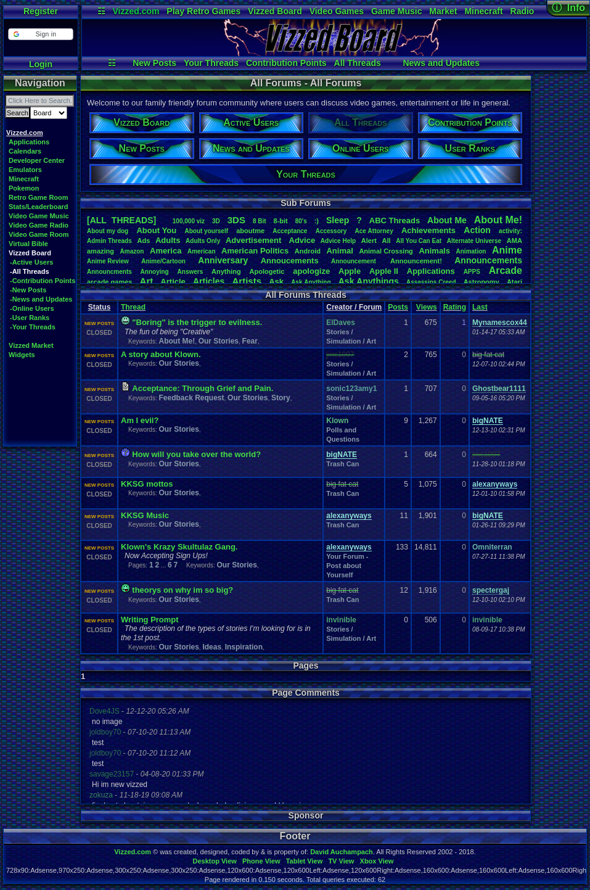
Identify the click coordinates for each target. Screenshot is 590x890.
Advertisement (255, 240)
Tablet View (304, 861)
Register (40, 11)
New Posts (154, 63)
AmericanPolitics (255, 250)
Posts (398, 307)
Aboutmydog (107, 231)
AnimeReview (108, 261)
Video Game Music (39, 216)
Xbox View (377, 861)
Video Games (336, 11)
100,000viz (189, 221)
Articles (208, 281)
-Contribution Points (42, 280)
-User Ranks (29, 317)
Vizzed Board (275, 11)
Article (172, 281)
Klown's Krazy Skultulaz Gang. (179, 546)
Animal (339, 250)
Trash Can (342, 464)
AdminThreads (109, 240)
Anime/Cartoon (163, 261)
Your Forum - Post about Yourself (347, 566)
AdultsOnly (203, 240)
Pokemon (24, 188)
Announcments (109, 271)
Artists (246, 281)
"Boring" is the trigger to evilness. (197, 322)
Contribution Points (286, 63)
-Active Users (31, 262)
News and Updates (441, 63)
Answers (190, 271)
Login (40, 64)
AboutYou (156, 230)
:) (316, 221)
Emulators (25, 169)
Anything (226, 271)
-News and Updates (41, 299)
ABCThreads (394, 220)
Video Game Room (39, 234)
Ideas (211, 647)
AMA (514, 240)
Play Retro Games (203, 11)
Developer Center (37, 160)
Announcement (354, 261)
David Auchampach (341, 851)
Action (477, 230)
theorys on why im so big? (182, 590)
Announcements (488, 260)
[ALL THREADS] (121, 220)
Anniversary (223, 260)
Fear (250, 341)
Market (443, 11)
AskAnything (310, 282)
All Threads (357, 63)
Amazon (132, 251)
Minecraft (483, 11)
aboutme (250, 230)
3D (216, 221)
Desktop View (214, 861)
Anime (507, 250)
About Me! (176, 341)
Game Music (396, 11)
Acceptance (289, 231)
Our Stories (219, 341)
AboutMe (447, 220)
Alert (369, 240)
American (201, 251)
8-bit (281, 221)
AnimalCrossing (385, 251)
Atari (514, 282)
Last (480, 307)
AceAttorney (373, 231)
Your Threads (211, 63)
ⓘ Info (568, 7)
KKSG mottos (147, 483)
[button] (40, 34)
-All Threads (29, 271)
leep (337, 220)
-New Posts (28, 290)
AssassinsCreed (431, 282)
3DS (236, 220)
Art (147, 281)
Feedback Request (191, 397)
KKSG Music (145, 515)
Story (280, 397)
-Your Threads (32, 327)
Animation (471, 251)
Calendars (25, 151)
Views (426, 307)
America (165, 250)
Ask (276, 281)
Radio (522, 11)
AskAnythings (368, 281)
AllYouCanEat (418, 240)
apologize (311, 271)
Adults (167, 240)
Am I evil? (139, 420)
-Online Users (32, 308)
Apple (349, 271)
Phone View (261, 861)
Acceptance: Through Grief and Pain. (202, 388)
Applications (29, 142)
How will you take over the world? (196, 454)
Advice (302, 240)
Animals (434, 250)
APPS (472, 271)
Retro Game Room (38, 197)
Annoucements (290, 260)
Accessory (331, 231)
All (386, 240)
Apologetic (267, 271)
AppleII (383, 271)
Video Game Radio (38, 225)
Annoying (155, 271)
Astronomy (481, 282)
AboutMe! (498, 220)
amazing (100, 251)
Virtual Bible (28, 243)
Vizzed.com (135, 11)
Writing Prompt (150, 619)
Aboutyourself (206, 231)
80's (301, 221)
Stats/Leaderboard (38, 206)
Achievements (428, 230)
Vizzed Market (31, 345)
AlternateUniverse (474, 240)
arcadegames (109, 282)
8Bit (259, 221)
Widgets (22, 354)
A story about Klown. (161, 354)
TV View (341, 861)
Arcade (505, 270)
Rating (454, 307)
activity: (510, 231)
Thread (133, 307)
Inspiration (244, 647)
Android (308, 251)
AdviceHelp (338, 240)
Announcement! (416, 261)
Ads (143, 240)
